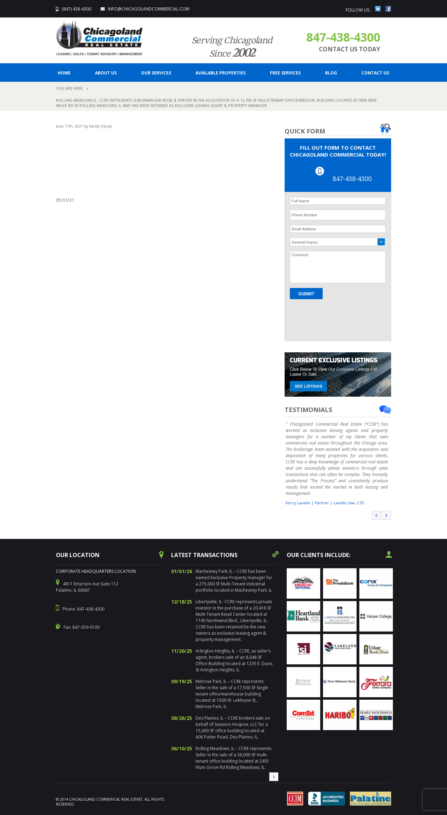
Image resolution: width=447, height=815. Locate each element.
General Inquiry (305, 242)
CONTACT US (375, 73)
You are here (69, 88)
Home (64, 73)
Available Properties (221, 73)
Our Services (156, 73)
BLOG (331, 73)
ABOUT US (106, 73)
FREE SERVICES (285, 73)
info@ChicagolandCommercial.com (148, 9)
